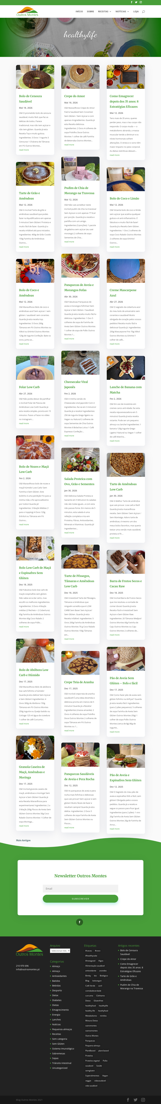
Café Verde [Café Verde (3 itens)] (90, 985)
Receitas (103, 11)
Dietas (55, 1005)
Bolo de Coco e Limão (124, 198)
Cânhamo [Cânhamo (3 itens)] (100, 995)
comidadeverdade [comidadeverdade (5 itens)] (93, 990)
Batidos (56, 980)
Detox (55, 995)
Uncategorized (59, 1067)
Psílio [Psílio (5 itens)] (105, 1060)
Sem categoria (59, 1038)
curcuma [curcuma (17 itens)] (89, 995)
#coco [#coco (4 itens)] (97, 950)
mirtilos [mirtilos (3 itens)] (103, 1015)
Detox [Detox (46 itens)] (88, 1000)
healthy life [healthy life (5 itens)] (90, 1010)
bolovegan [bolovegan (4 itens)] (97, 980)
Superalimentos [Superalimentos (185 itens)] (92, 1075)
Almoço (56, 966)
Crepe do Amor (74, 96)
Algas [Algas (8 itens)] (100, 960)
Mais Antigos (23, 840)
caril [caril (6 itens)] (100, 985)
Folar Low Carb (29, 387)
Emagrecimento (60, 1009)
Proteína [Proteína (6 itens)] (89, 1055)
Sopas (55, 1058)
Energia (56, 1014)
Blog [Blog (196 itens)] (87, 980)
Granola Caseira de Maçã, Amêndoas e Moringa (32, 772)
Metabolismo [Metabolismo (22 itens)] (91, 1015)
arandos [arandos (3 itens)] (103, 970)
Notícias (121, 11)
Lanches (56, 1019)
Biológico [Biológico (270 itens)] (104, 975)
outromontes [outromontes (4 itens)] (91, 1025)
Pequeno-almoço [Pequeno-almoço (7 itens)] (92, 1045)
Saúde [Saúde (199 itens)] (99, 1065)
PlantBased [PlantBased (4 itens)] (90, 1050)
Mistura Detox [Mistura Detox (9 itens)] (91, 1020)
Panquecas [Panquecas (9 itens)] (90, 1040)
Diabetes (56, 1000)
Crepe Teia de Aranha (79, 682)
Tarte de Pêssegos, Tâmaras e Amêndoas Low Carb (79, 581)
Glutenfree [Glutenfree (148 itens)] (98, 1000)
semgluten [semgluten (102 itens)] (90, 1070)
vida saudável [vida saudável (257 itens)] (91, 1085)
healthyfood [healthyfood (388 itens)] (90, 1005)
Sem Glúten (58, 1043)
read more (24, 149)
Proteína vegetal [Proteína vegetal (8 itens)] (92, 1060)
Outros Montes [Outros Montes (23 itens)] (91, 1035)
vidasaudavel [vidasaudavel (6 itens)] (100, 1080)
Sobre (90, 11)
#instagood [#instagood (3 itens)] (90, 960)
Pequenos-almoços (62, 1029)
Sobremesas (58, 1053)
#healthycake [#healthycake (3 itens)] (91, 955)
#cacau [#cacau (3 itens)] (88, 950)
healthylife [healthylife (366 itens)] (103, 1005)
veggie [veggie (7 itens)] (88, 1080)
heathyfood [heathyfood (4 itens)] (103, 1010)
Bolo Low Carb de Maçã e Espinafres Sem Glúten (35, 573)
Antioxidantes (59, 975)
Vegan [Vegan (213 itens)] (105, 1075)
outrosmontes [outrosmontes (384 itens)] (91, 1030)
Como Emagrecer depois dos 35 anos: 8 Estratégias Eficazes (124, 101)
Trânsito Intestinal (61, 1063)
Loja (136, 11)
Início (79, 11)
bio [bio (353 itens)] (95, 975)
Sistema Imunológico (63, 1048)
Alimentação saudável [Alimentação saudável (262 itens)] (95, 965)
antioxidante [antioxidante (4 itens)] (90, 970)
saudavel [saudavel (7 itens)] (89, 1065)
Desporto (57, 990)
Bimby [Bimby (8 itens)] (88, 975)
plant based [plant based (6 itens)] (103, 1050)
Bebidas (56, 985)
